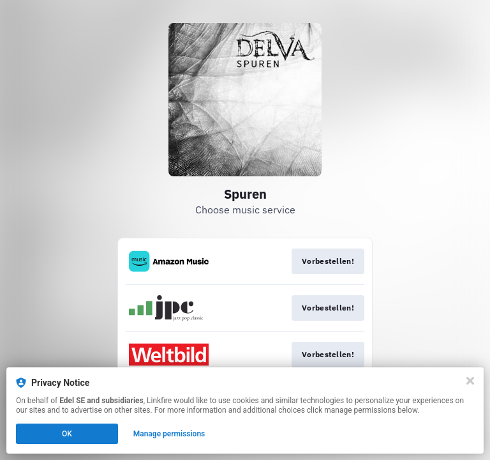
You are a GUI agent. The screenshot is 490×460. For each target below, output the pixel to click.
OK (67, 433)
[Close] (470, 381)
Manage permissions (169, 433)
